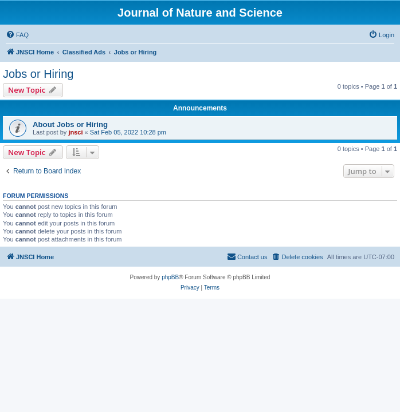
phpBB (170, 277)
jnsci (75, 132)
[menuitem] (17, 35)
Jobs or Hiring (38, 74)
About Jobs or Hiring (70, 124)
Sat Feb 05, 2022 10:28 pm (128, 132)
